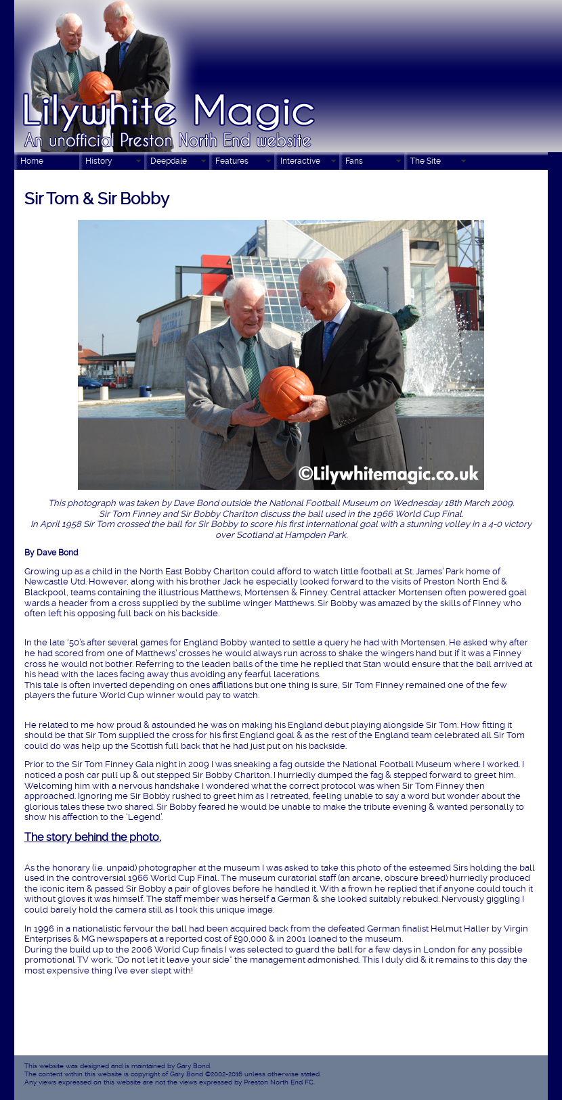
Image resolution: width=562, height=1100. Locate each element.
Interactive (300, 161)
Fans (354, 161)
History (98, 161)
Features (231, 161)
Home (31, 161)
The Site (425, 161)
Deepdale (168, 161)
